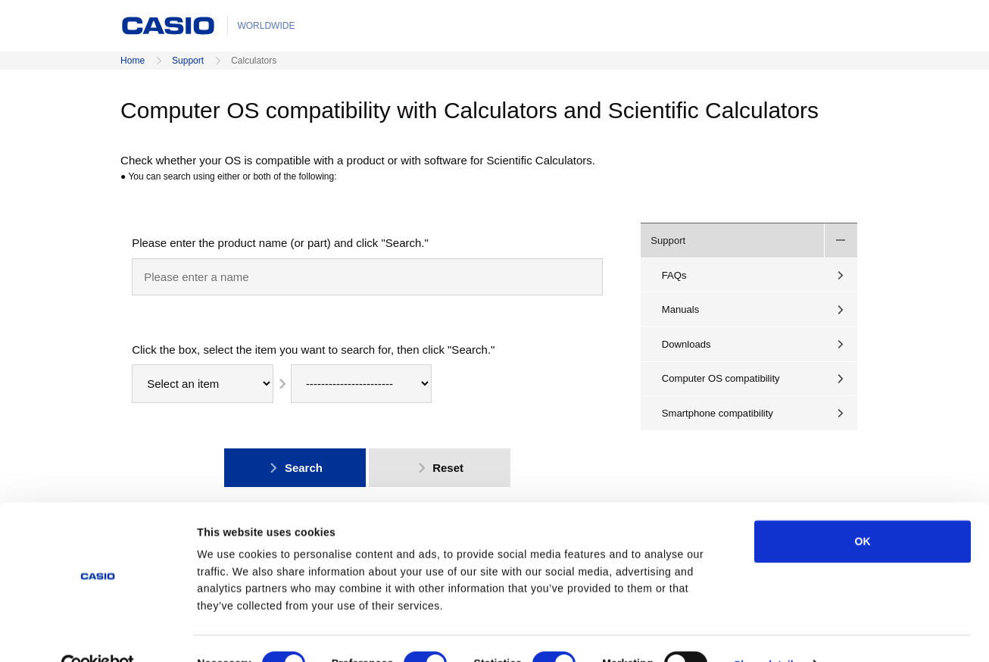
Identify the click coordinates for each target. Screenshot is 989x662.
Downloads (686, 344)
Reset (439, 467)
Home (132, 60)
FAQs (674, 275)
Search (295, 467)
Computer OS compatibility (721, 378)
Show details (767, 633)
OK (862, 510)
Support (188, 60)
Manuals (681, 309)
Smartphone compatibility (717, 413)
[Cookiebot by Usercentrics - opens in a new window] (98, 633)
